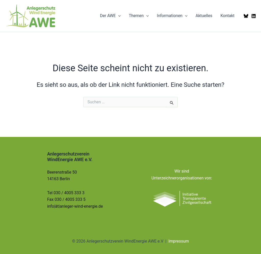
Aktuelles (203, 15)
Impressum (178, 241)
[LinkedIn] (253, 16)
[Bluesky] (246, 16)
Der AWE (110, 16)
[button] (118, 16)
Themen (139, 16)
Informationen (172, 16)
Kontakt (227, 15)
